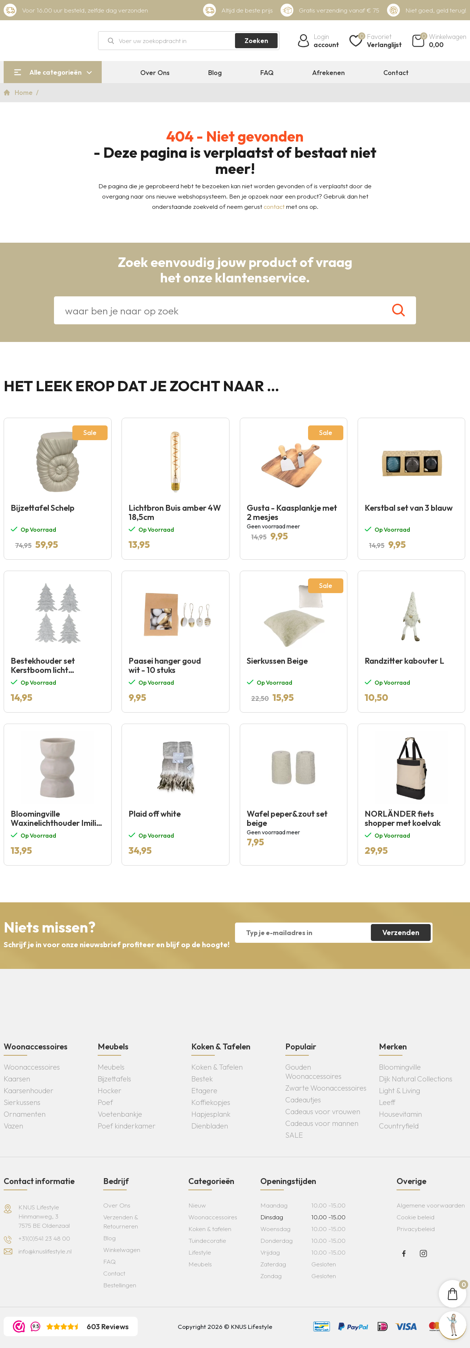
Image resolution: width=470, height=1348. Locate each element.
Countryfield (399, 1125)
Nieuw (197, 1205)
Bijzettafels (114, 1078)
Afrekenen (328, 73)
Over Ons (155, 73)
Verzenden (400, 932)
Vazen (13, 1125)
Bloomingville (400, 1066)
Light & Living (399, 1090)
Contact (396, 73)
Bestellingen (119, 1285)
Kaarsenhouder (29, 1090)
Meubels (111, 1066)
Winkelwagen (121, 1250)
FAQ (267, 73)
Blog (215, 73)
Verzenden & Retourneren (120, 1221)
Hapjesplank (211, 1114)
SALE (294, 1135)
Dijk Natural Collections (415, 1078)
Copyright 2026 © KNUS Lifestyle (225, 1326)
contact (274, 206)
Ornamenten (25, 1114)
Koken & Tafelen (217, 1066)
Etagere (204, 1090)
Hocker (110, 1090)
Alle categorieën (55, 72)
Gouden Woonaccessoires (313, 1071)
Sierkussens (22, 1102)
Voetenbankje (120, 1114)
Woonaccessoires (32, 1066)
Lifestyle (199, 1252)
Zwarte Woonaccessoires (325, 1087)
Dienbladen (209, 1125)
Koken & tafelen (209, 1229)
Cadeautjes (303, 1099)
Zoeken (256, 40)
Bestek (202, 1078)
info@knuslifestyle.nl (45, 1251)
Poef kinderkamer (127, 1125)
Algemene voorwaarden (431, 1205)
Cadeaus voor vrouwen (322, 1111)
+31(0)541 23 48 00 (44, 1238)
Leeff (387, 1102)
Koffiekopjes (210, 1102)
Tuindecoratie (207, 1240)
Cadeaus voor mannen (321, 1123)
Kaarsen (17, 1078)
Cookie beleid (415, 1217)
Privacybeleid (416, 1229)
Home (24, 92)
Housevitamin (400, 1114)
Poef (105, 1102)
